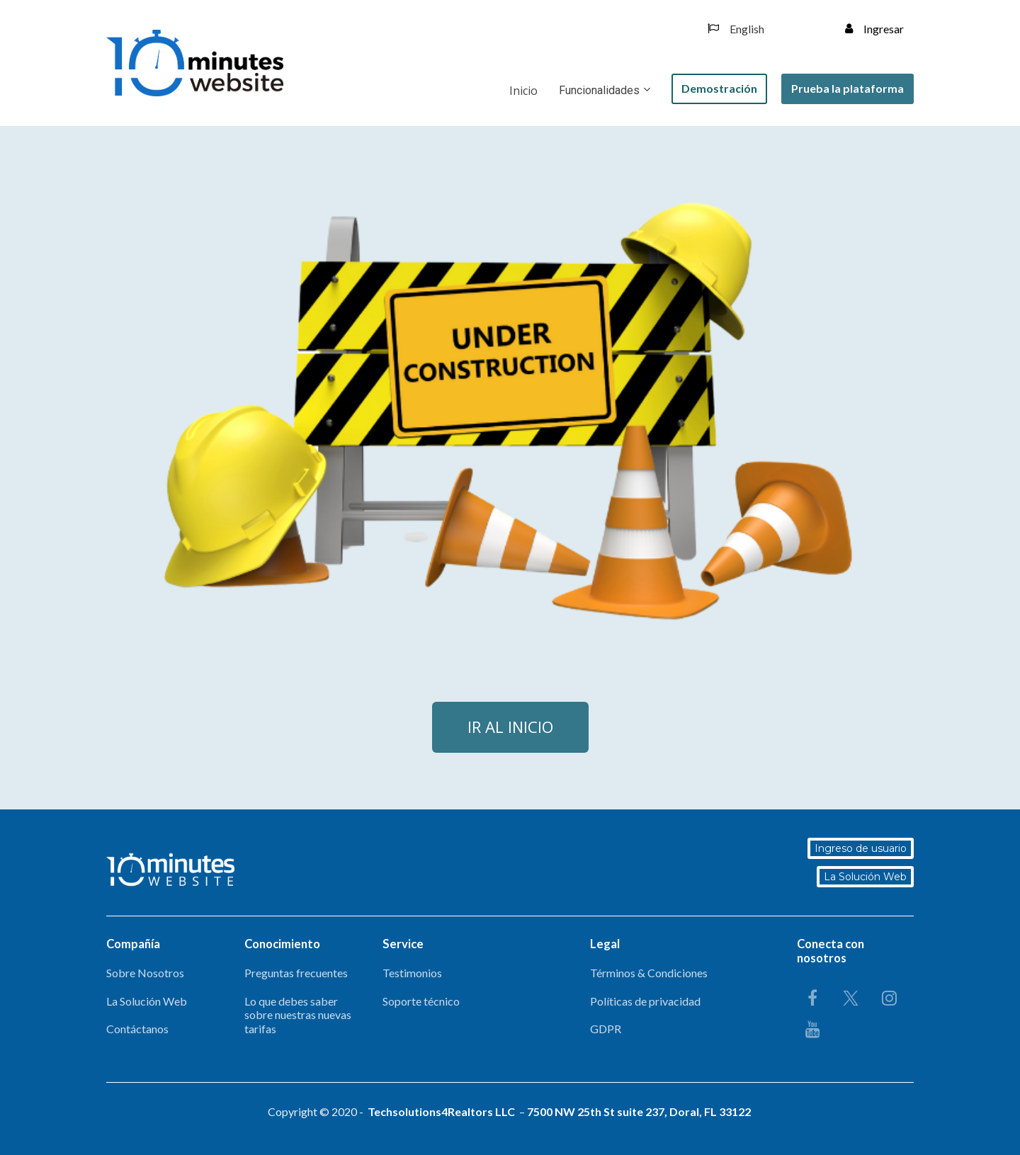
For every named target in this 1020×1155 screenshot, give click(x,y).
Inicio (523, 90)
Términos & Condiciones (649, 972)
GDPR (605, 1028)
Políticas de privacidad (645, 1001)
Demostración (719, 88)
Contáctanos (137, 1028)
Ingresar (874, 28)
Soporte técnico (421, 1001)
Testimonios (412, 972)
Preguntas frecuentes (296, 972)
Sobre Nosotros (145, 972)
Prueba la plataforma (847, 88)
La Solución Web (865, 876)
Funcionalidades (599, 90)
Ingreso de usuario (861, 848)
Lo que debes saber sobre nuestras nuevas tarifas (297, 1014)
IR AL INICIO (510, 726)
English (736, 28)
